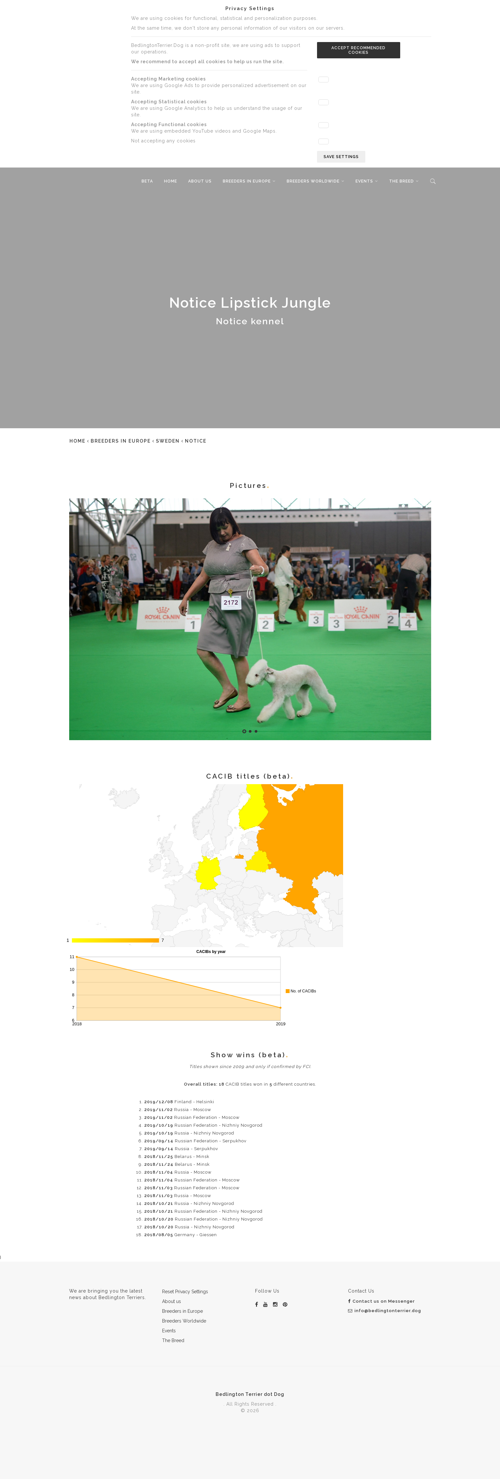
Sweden (168, 441)
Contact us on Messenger (381, 1301)
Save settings (341, 156)
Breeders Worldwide (313, 181)
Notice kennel (250, 321)
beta (147, 181)
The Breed (401, 181)
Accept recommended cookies (358, 50)
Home (170, 181)
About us (200, 181)
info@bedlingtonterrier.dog (384, 1310)
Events (364, 181)
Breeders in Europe (247, 181)
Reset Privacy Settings (185, 1291)
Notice (195, 441)
